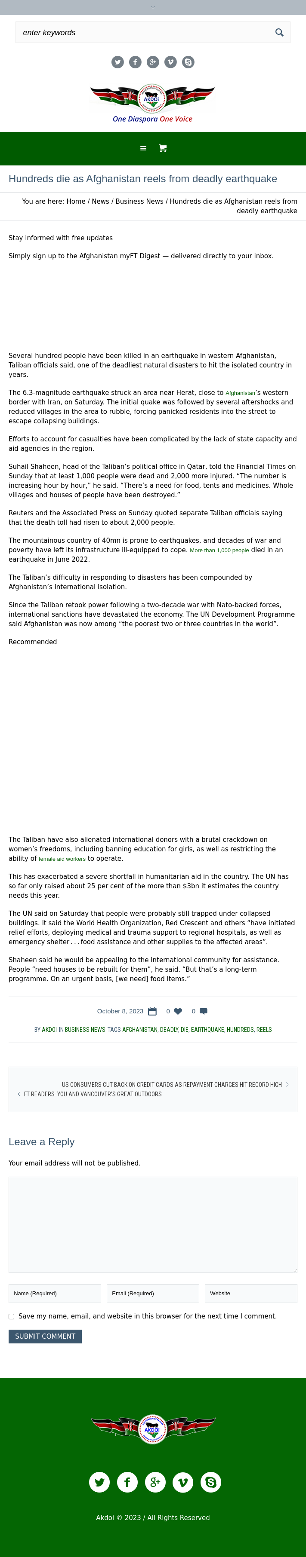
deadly (169, 1029)
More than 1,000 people (219, 550)
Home (75, 201)
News (100, 201)
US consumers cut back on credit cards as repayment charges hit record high (172, 1084)
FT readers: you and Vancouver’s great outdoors (93, 1094)
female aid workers (62, 859)
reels (264, 1029)
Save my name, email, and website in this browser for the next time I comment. (148, 1316)
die (185, 1029)
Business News (139, 201)
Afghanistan (240, 393)
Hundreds (240, 1029)
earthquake (207, 1029)
